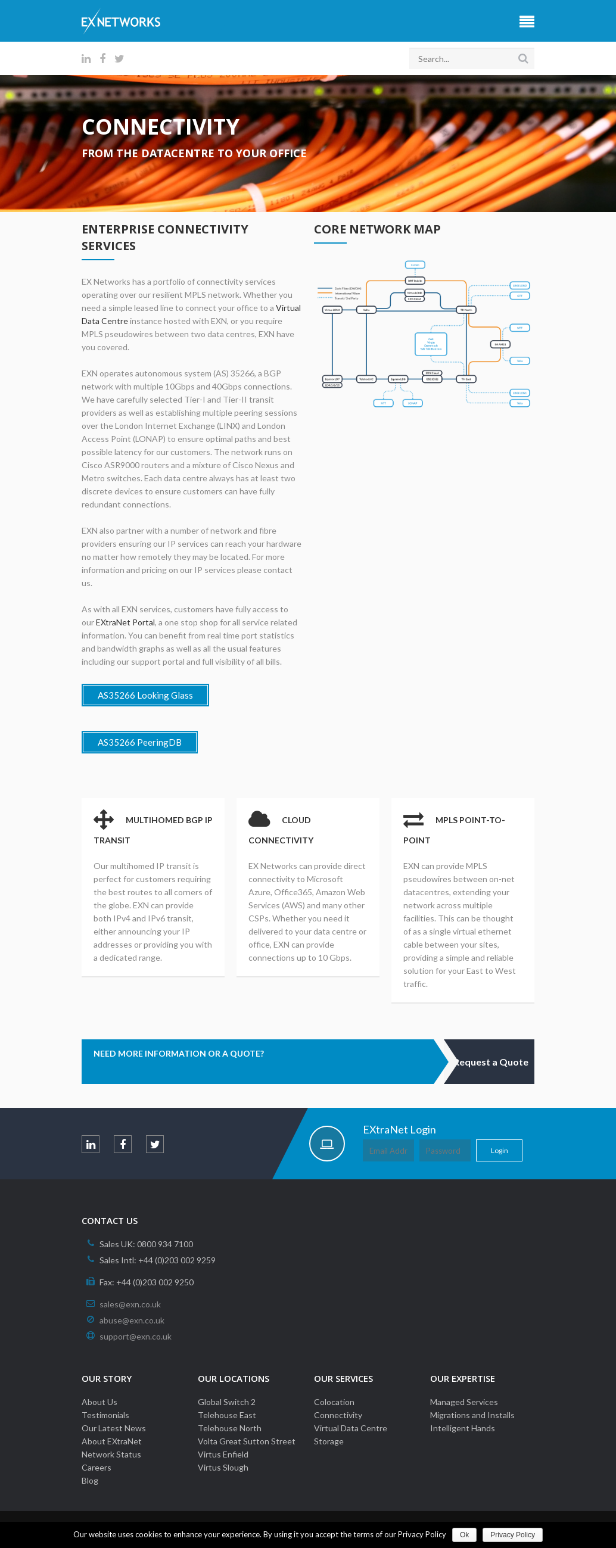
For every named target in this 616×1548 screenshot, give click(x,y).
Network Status (111, 1454)
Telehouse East (227, 1415)
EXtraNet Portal (125, 622)
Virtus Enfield (223, 1454)
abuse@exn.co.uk (131, 1320)
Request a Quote (490, 1061)
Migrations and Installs (472, 1415)
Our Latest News (114, 1428)
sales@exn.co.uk (130, 1304)
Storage (329, 1441)
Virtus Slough (223, 1467)
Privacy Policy (512, 1535)
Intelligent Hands (462, 1428)
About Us (99, 1402)
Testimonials (105, 1415)
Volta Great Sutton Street (246, 1441)
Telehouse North (230, 1428)
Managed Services (464, 1402)
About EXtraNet (112, 1441)
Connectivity (338, 1415)
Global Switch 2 (227, 1402)
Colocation (334, 1402)
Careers (96, 1467)
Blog (90, 1480)
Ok (464, 1535)
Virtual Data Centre (350, 1428)
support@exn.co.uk (135, 1336)
